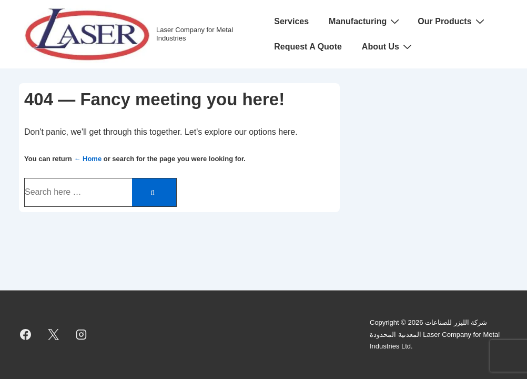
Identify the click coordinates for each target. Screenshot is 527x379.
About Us (388, 46)
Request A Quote (308, 46)
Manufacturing (365, 21)
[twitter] (54, 335)
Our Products (452, 21)
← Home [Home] (88, 159)
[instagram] (82, 335)
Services (291, 21)
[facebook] (26, 335)
